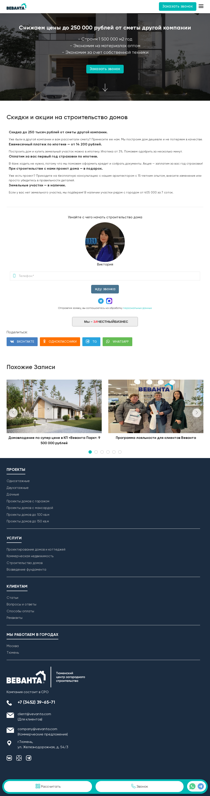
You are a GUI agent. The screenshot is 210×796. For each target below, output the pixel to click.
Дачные (13, 494)
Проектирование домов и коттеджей (36, 549)
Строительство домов (24, 563)
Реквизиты (14, 618)
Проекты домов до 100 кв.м (28, 514)
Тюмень (13, 652)
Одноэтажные (18, 481)
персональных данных (137, 308)
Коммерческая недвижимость (30, 556)
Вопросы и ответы (21, 604)
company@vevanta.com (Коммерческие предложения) (43, 731)
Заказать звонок (177, 6)
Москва (13, 646)
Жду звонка (105, 289)
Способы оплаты (20, 611)
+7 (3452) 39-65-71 (36, 702)
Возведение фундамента (26, 569)
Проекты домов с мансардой (30, 508)
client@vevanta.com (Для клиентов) (34, 717)
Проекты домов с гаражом (28, 501)
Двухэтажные (18, 488)
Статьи (12, 597)
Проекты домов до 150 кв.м (28, 521)
